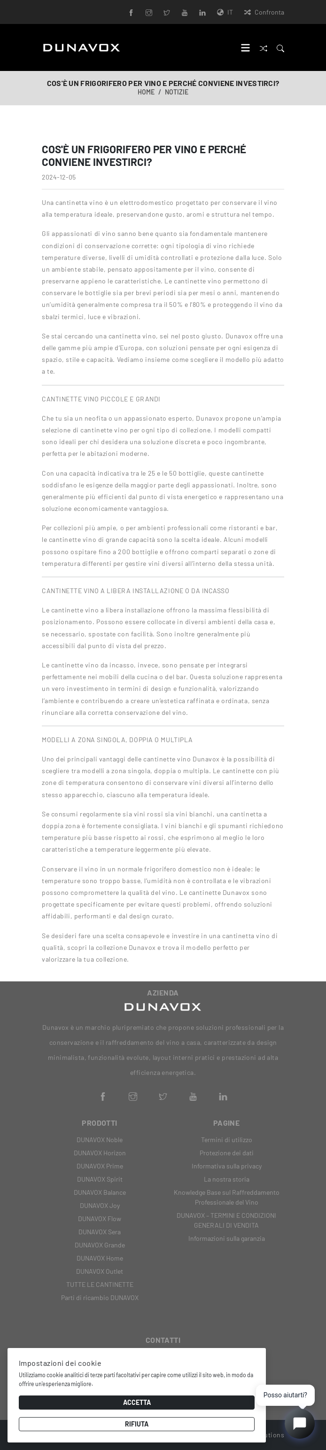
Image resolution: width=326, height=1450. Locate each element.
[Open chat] (300, 1424)
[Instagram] (149, 12)
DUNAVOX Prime (100, 1166)
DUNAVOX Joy (100, 1205)
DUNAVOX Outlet (99, 1271)
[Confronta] (263, 47)
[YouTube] (184, 12)
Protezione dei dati (227, 1153)
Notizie (176, 92)
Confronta (264, 12)
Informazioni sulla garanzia (226, 1238)
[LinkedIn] (202, 12)
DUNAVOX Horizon (100, 1153)
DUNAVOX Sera (99, 1232)
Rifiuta (136, 1424)
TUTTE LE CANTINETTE (99, 1284)
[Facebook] (131, 12)
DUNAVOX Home (100, 1258)
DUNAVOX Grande (100, 1245)
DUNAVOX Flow (99, 1219)
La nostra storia (226, 1179)
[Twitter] (166, 12)
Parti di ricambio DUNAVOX (100, 1297)
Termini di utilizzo (226, 1140)
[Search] (280, 47)
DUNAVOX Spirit (100, 1179)
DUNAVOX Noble (100, 1140)
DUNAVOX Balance (100, 1192)
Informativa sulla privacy (227, 1166)
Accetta (137, 1402)
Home (146, 92)
